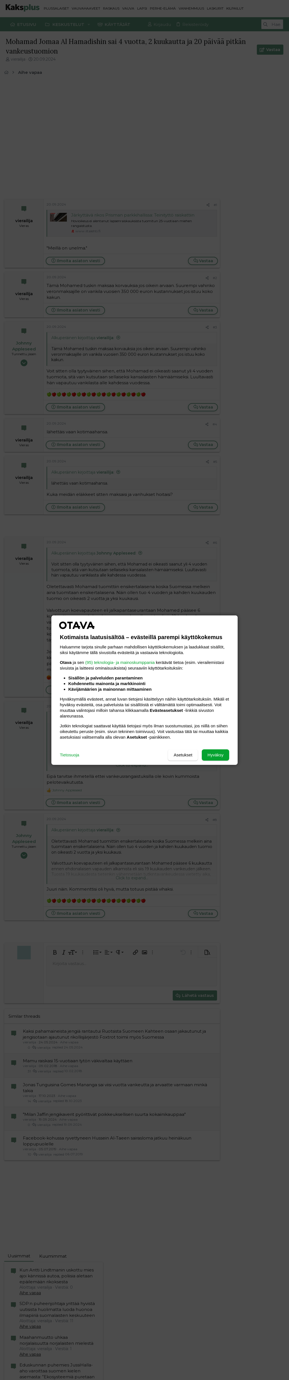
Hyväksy (215, 754)
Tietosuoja (69, 754)
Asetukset (183, 754)
